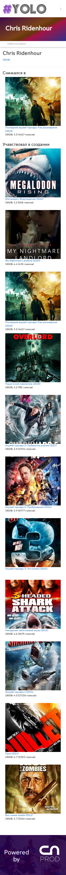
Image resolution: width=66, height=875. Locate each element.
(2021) (33, 174)
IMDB (6, 60)
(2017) (33, 421)
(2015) (33, 544)
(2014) (33, 667)
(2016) (33, 482)
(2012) (33, 791)
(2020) (33, 236)
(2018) (33, 104)
